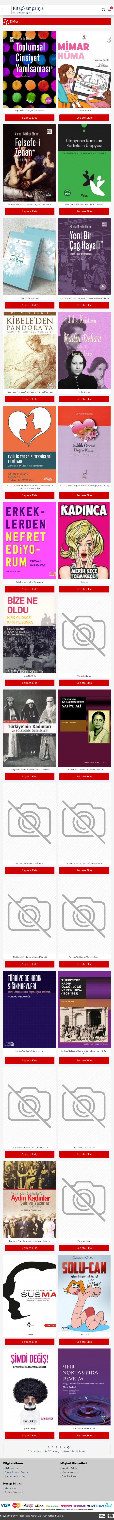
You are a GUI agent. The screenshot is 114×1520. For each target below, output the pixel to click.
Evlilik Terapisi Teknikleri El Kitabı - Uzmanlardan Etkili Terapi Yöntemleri (30, 486)
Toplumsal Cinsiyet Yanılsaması (30, 110)
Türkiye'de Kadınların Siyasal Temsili (30, 957)
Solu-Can (84, 1334)
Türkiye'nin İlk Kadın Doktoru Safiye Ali (84, 769)
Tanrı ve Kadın (84, 1241)
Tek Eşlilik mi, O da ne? (84, 1147)
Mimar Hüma (84, 110)
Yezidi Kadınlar (84, 676)
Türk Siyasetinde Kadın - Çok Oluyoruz (29, 1147)
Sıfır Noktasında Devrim (84, 1428)
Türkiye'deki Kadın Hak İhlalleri (29, 863)
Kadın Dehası (84, 392)
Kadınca (84, 582)
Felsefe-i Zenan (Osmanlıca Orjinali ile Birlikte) (29, 204)
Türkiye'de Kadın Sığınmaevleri (29, 1051)
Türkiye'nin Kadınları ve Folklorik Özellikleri (29, 769)
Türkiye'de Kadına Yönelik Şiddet (84, 957)
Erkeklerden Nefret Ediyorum (30, 582)
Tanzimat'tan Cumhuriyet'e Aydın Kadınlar (29, 1241)
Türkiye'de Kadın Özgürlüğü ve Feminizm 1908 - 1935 (84, 1052)
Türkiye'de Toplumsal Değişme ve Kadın (84, 863)
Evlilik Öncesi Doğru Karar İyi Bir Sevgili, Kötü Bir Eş (84, 485)
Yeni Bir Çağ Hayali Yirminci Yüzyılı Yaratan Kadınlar (84, 298)
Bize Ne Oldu (30, 676)
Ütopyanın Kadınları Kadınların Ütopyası (84, 204)
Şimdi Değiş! (30, 1428)
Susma (29, 1334)
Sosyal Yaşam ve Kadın (29, 298)
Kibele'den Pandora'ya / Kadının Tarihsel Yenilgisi (30, 392)
